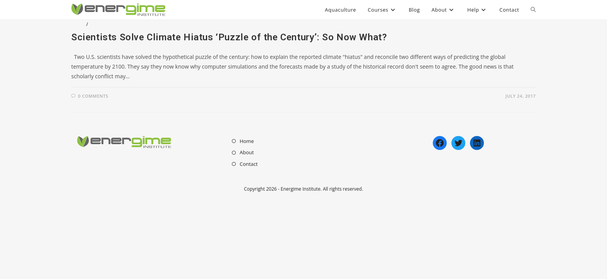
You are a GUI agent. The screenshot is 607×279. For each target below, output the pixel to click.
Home (247, 141)
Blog (78, 24)
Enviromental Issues (118, 24)
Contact (249, 163)
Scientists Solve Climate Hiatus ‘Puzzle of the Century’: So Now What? (229, 37)
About (247, 152)
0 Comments (93, 96)
